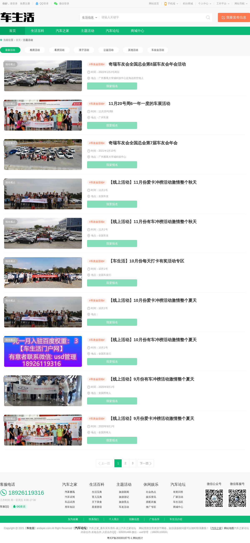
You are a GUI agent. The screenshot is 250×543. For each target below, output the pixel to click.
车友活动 (124, 507)
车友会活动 (157, 50)
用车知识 (70, 507)
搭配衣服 (151, 502)
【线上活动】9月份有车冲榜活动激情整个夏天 (151, 379)
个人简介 (114, 519)
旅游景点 (124, 502)
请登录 (14, 3)
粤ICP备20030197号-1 (119, 538)
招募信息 (134, 519)
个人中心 (203, 3)
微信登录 (64, 3)
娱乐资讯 (151, 497)
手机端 (171, 3)
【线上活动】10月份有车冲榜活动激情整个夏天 (152, 339)
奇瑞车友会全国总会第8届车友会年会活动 (147, 64)
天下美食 (97, 502)
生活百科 (37, 30)
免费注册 (25, 3)
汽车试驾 (70, 497)
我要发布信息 (236, 17)
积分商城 (188, 3)
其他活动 (133, 50)
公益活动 (109, 50)
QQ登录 (44, 3)
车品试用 (70, 502)
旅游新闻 (124, 492)
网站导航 (240, 3)
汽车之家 (62, 30)
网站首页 (154, 3)
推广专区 (151, 507)
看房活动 (59, 50)
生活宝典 (97, 492)
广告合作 (154, 519)
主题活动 (87, 30)
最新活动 (10, 50)
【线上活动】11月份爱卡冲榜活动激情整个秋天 (152, 182)
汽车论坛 (112, 30)
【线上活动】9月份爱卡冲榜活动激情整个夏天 (151, 418)
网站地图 (229, 528)
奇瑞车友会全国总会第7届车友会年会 (143, 143)
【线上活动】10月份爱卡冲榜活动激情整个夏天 (152, 300)
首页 (12, 30)
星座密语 (97, 507)
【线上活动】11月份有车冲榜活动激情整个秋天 (152, 221)
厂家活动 (178, 497)
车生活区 (178, 502)
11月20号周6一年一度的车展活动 (139, 103)
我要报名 (112, 86)
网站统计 (138, 538)
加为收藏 (73, 519)
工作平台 (221, 3)
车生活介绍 (176, 519)
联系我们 (94, 519)
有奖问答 (178, 492)
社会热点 (151, 492)
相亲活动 (35, 50)
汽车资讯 (70, 492)
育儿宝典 (97, 497)
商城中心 (137, 30)
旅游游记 (124, 497)
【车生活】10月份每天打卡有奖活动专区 (146, 261)
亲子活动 (84, 50)
